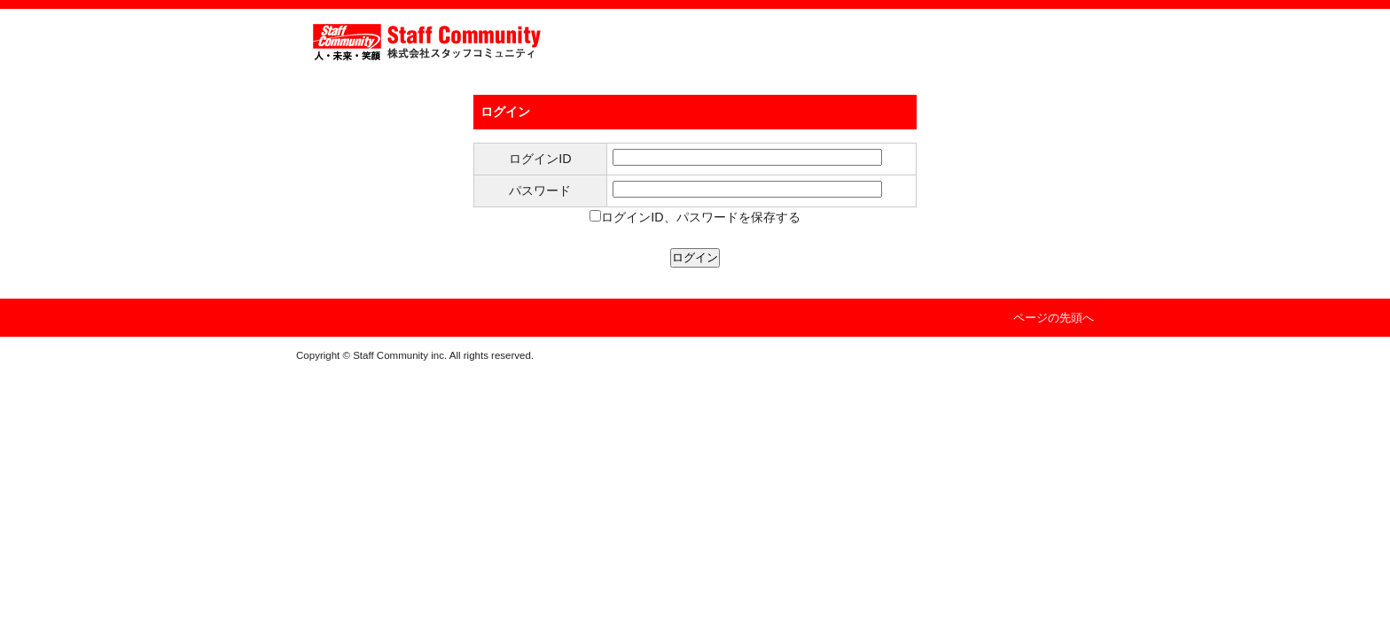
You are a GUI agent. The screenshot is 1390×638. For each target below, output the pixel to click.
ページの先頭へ (1053, 317)
